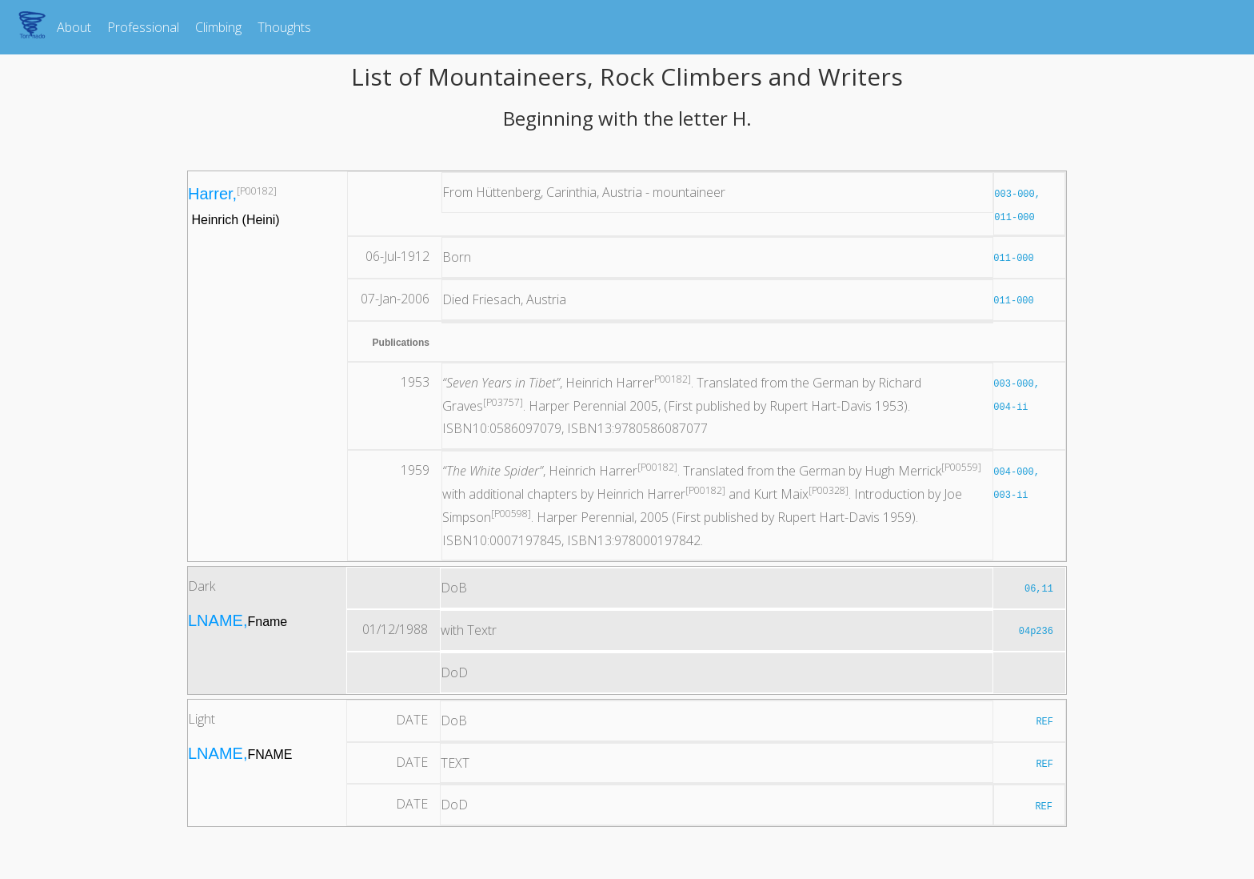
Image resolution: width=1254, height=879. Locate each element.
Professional (143, 27)
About (74, 27)
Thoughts (284, 27)
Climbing (218, 27)
